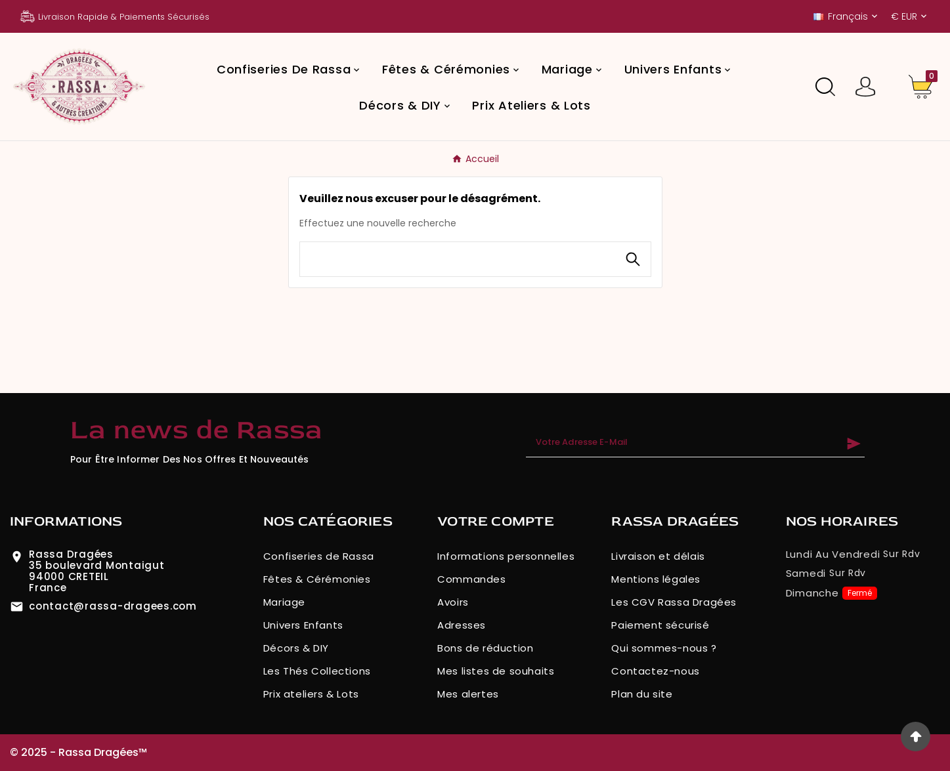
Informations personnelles (505, 556)
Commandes (471, 579)
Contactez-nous (655, 671)
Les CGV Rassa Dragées (674, 602)
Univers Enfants (303, 625)
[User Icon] (865, 87)
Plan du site (641, 694)
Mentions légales (656, 579)
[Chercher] (457, 259)
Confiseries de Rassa (318, 556)
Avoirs (453, 602)
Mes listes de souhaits (495, 671)
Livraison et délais (657, 556)
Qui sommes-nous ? (663, 648)
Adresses (461, 625)
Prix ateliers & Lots (311, 694)
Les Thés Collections (317, 671)
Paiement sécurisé (660, 625)
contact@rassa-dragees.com (113, 606)
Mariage (284, 602)
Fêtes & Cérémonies (317, 579)
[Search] (633, 259)
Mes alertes (468, 694)
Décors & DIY (296, 648)
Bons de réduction (485, 648)
